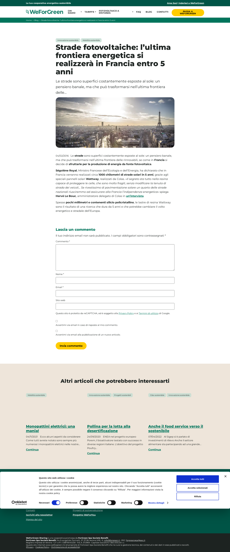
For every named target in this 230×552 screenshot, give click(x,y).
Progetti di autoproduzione (88, 510)
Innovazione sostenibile (67, 40)
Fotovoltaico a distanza (85, 501)
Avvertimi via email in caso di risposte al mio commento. (87, 325)
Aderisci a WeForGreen (191, 3)
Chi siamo (31, 491)
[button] (73, 12)
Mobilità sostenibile (91, 40)
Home (29, 20)
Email (60, 287)
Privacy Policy (126, 313)
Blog (148, 12)
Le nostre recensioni (37, 496)
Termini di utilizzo (148, 313)
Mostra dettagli (156, 546)
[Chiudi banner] (225, 520)
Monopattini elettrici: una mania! (50, 428)
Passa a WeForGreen (188, 11)
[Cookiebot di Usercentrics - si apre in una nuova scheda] (19, 546)
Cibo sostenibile (157, 395)
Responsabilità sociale (38, 505)
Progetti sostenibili (122, 395)
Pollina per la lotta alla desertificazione (108, 428)
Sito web (60, 300)
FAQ (138, 12)
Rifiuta (197, 540)
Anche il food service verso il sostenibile (175, 428)
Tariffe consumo (82, 491)
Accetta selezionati (198, 531)
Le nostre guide (81, 505)
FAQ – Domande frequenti (40, 501)
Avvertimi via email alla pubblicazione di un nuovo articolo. (88, 334)
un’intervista (135, 196)
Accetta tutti (197, 522)
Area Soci (172, 3)
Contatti (162, 12)
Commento (63, 241)
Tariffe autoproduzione (85, 496)
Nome (60, 274)
